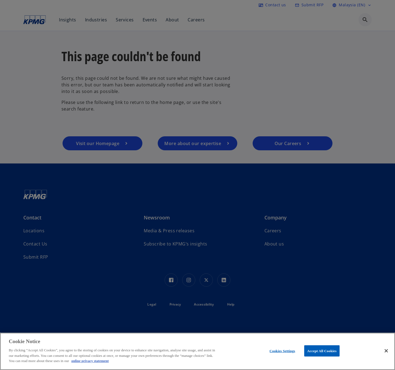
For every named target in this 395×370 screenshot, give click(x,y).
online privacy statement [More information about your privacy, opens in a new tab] (90, 361)
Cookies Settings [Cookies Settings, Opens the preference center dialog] (282, 351)
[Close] (386, 351)
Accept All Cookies (322, 351)
